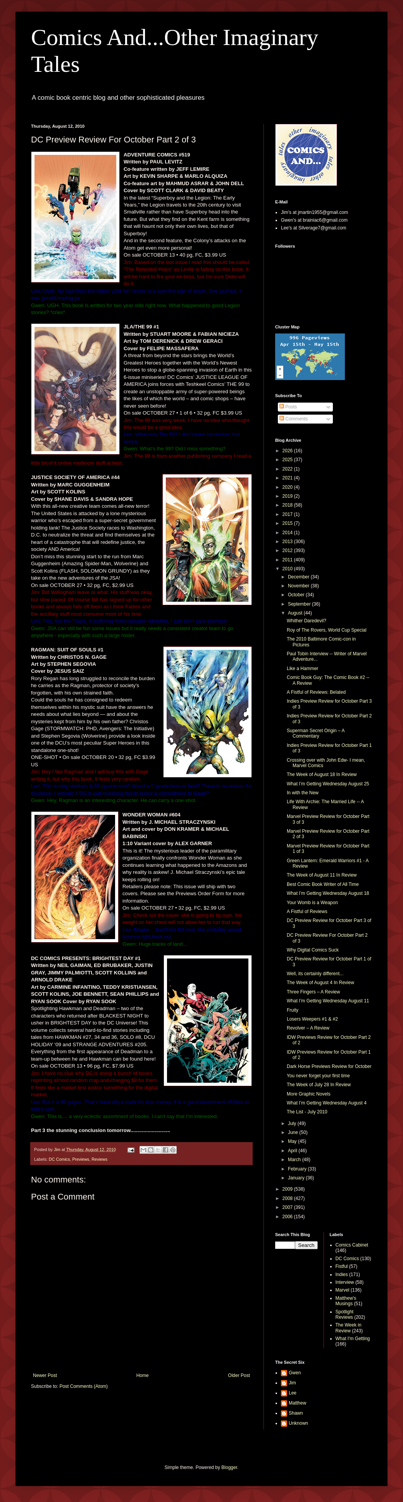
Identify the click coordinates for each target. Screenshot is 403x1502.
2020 (288, 487)
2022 (288, 469)
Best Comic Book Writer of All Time (323, 884)
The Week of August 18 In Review (322, 774)
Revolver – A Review (308, 1028)
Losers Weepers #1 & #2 (312, 1019)
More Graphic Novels (309, 1094)
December (299, 577)
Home (142, 1375)
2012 (288, 550)
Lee (292, 1393)
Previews (80, 1159)
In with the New (303, 792)
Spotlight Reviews (345, 1314)
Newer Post (45, 1375)
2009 (288, 1189)
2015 (288, 523)
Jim (292, 1383)
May (293, 1141)
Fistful (342, 1266)
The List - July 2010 (307, 1112)
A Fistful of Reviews (307, 911)
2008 (288, 1198)
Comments (293, 419)
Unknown (298, 1423)
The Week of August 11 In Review (322, 875)
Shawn (296, 1413)
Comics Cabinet (352, 1245)
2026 (288, 450)
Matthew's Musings (346, 1300)
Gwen (295, 1372)
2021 (288, 478)
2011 (288, 560)
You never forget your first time (318, 1075)
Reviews (99, 1159)
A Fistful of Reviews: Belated (316, 692)
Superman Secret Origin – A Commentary (315, 733)
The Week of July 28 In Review (319, 1084)
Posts (288, 407)
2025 (288, 459)
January (297, 1178)
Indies (342, 1274)
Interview (345, 1282)
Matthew (297, 1403)
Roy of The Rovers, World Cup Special (327, 630)
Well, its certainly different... (315, 973)
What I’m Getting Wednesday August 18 (328, 893)
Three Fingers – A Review (313, 992)
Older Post (239, 1375)
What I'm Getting (353, 1338)
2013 (288, 541)
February (298, 1169)
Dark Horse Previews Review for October (329, 1066)
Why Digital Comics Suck (313, 950)
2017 (288, 514)
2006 (288, 1216)
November (299, 586)
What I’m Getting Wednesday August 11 (328, 1001)
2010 (288, 568)
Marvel (343, 1290)
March (295, 1159)
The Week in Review (349, 1327)
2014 (288, 532)
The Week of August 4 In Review (320, 982)
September (300, 604)
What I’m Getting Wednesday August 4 (327, 1103)
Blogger (229, 1467)
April (293, 1150)
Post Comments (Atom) (83, 1386)
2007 (288, 1207)
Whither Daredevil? (306, 620)
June (293, 1132)
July (293, 1123)
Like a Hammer (302, 668)
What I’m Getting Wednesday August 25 (328, 784)
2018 (288, 505)
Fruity (292, 1010)
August (296, 613)
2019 (288, 496)
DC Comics (59, 1159)
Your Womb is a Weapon (312, 902)
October (297, 594)
